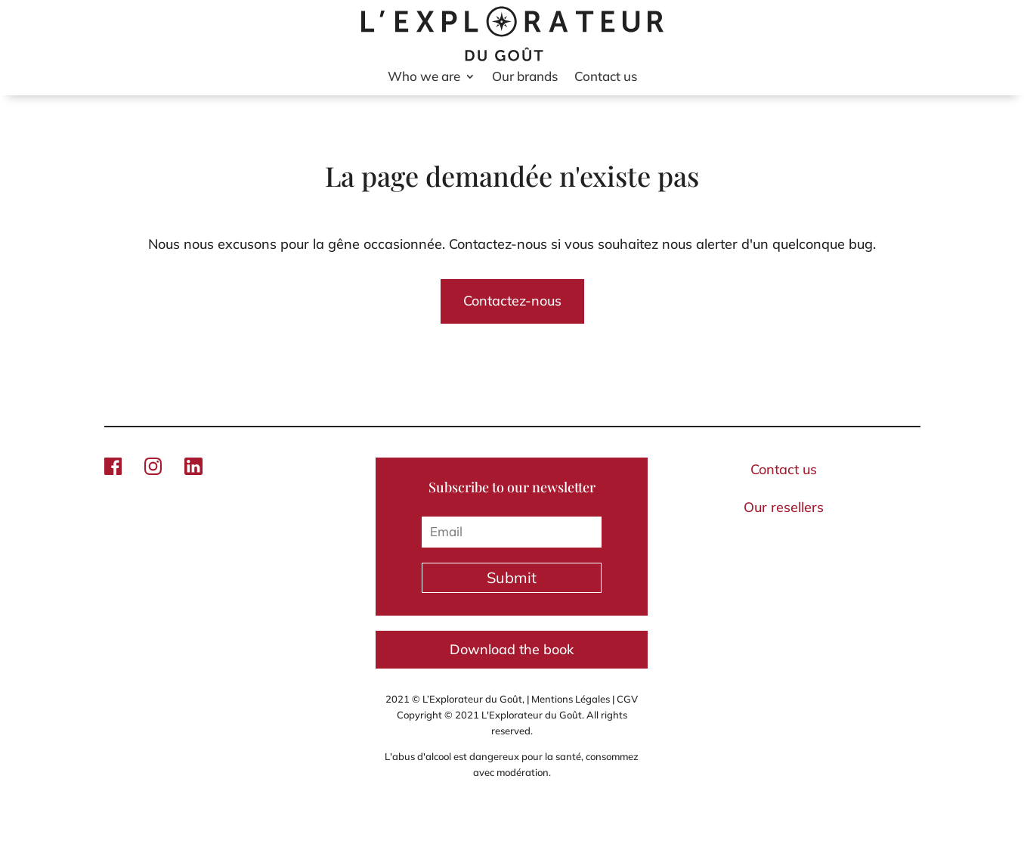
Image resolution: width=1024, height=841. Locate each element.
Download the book (512, 649)
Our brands (525, 77)
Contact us (605, 77)
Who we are (424, 77)
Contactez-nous (512, 300)
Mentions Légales (570, 699)
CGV (627, 699)
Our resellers (784, 507)
